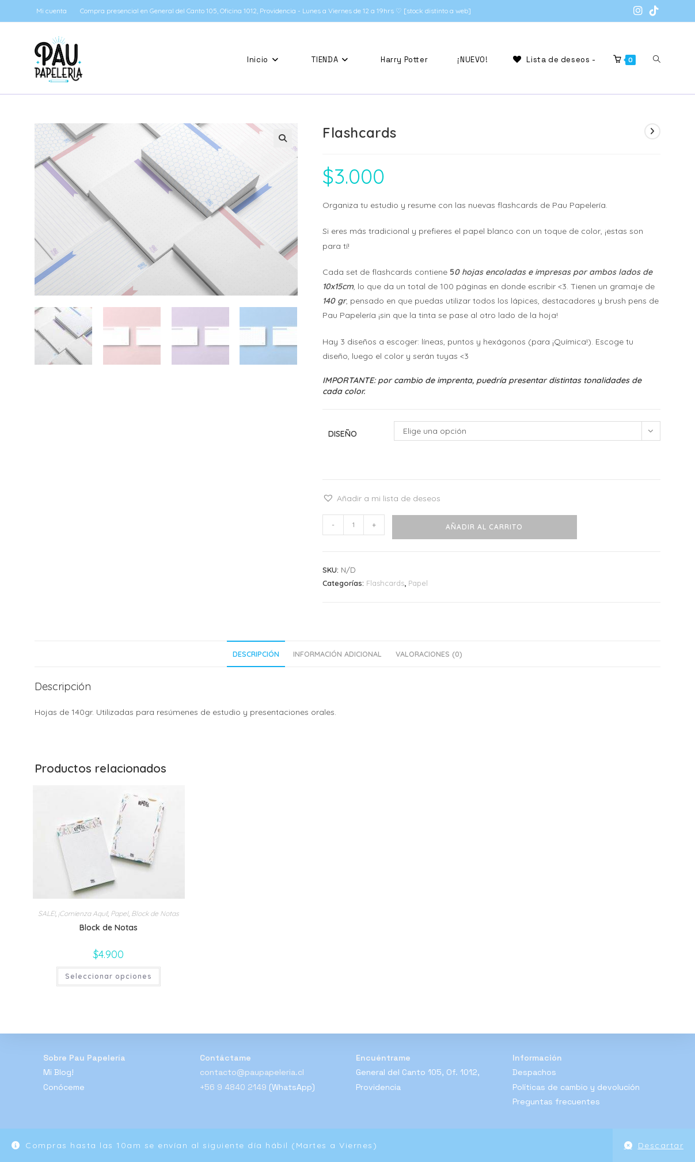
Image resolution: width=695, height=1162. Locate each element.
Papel (418, 583)
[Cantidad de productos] (353, 524)
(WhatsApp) (292, 1087)
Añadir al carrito (484, 527)
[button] (283, 138)
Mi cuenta (51, 10)
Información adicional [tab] (337, 653)
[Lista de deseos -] (553, 59)
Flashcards (385, 583)
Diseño (342, 434)
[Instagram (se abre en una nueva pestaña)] (638, 11)
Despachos (534, 1072)
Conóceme (64, 1087)
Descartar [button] (661, 1145)
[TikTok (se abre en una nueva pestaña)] (652, 11)
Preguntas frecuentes (556, 1101)
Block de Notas (155, 913)
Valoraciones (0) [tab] (429, 653)
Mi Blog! (58, 1072)
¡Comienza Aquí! (83, 913)
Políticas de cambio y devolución (576, 1087)
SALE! (46, 913)
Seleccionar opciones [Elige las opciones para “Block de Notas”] (108, 976)
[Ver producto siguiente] (652, 131)
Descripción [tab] (256, 653)
